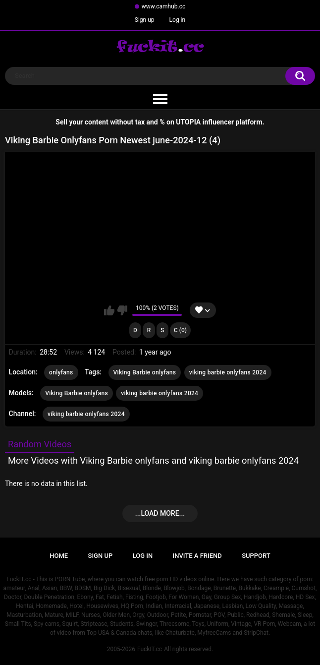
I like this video (109, 310)
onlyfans (61, 372)
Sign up (145, 19)
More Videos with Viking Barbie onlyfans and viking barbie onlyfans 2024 (153, 460)
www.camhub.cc (164, 6)
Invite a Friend (197, 555)
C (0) (180, 330)
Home (59, 555)
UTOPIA (188, 122)
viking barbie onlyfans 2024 (228, 372)
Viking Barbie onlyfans (144, 372)
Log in (177, 19)
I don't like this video (122, 310)
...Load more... (160, 513)
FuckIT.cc (149, 649)
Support (256, 555)
